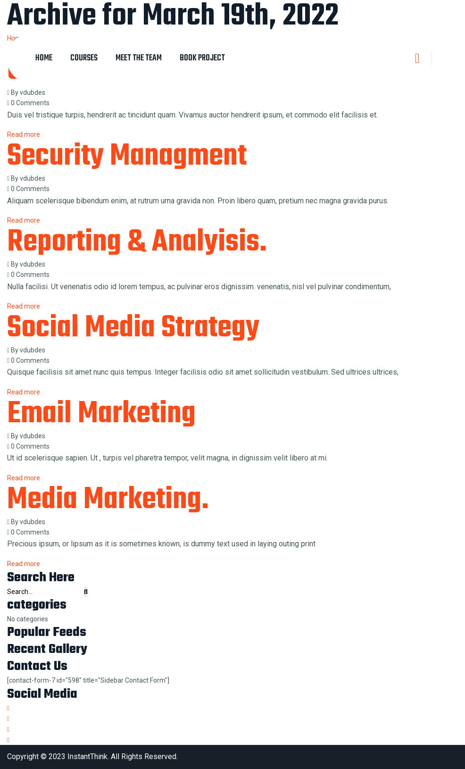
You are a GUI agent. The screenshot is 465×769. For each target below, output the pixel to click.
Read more (23, 564)
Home (43, 58)
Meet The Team (139, 58)
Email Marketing (101, 414)
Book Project (202, 58)
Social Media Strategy (133, 328)
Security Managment (127, 156)
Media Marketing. (108, 500)
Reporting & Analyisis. (137, 242)
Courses (84, 58)
